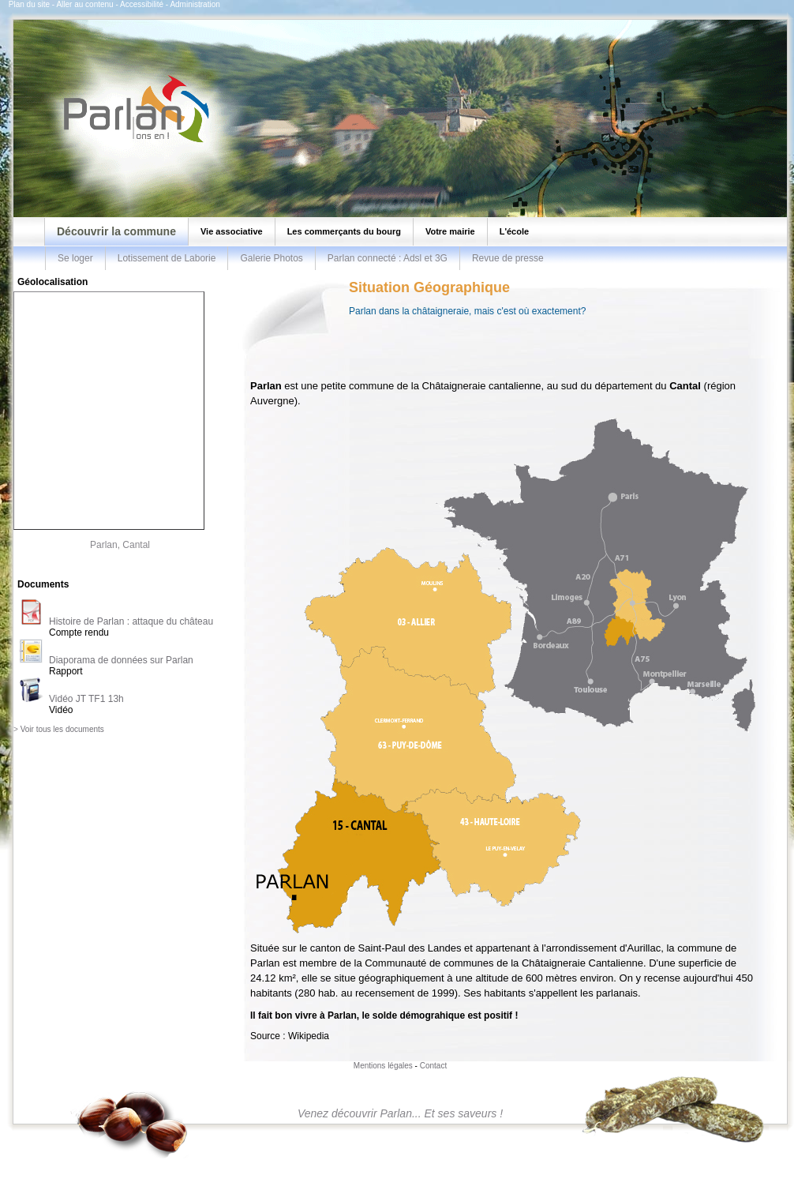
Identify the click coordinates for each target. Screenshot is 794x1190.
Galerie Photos (271, 258)
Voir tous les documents (62, 729)
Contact (433, 1065)
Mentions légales (383, 1065)
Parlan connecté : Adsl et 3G (388, 258)
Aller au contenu (84, 4)
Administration (194, 4)
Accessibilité (141, 4)
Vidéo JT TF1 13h (86, 698)
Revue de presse (508, 258)
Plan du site (29, 4)
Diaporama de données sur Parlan (121, 660)
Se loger (75, 258)
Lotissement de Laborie (167, 258)
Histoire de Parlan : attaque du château (131, 621)
